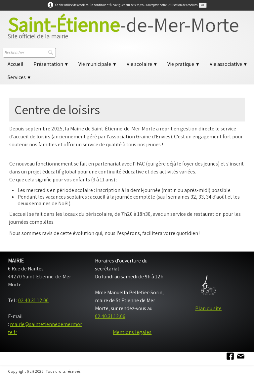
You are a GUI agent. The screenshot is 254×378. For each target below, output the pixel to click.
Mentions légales (132, 332)
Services (19, 77)
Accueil (15, 64)
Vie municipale (97, 64)
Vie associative (228, 64)
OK (202, 5)
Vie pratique (183, 64)
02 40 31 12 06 (33, 300)
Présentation (50, 64)
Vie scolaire (142, 64)
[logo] (123, 30)
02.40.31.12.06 (110, 316)
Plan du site (208, 308)
